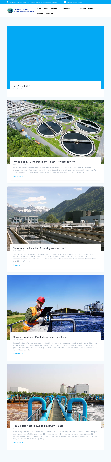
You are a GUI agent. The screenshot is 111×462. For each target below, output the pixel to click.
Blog (75, 8)
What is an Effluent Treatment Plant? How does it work (44, 161)
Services (67, 8)
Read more (17, 176)
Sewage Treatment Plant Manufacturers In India (40, 337)
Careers (91, 8)
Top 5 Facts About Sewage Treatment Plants (38, 425)
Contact (49, 13)
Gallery (40, 13)
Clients (83, 8)
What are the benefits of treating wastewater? (39, 248)
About (46, 8)
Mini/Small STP (21, 85)
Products (55, 8)
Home (39, 8)
